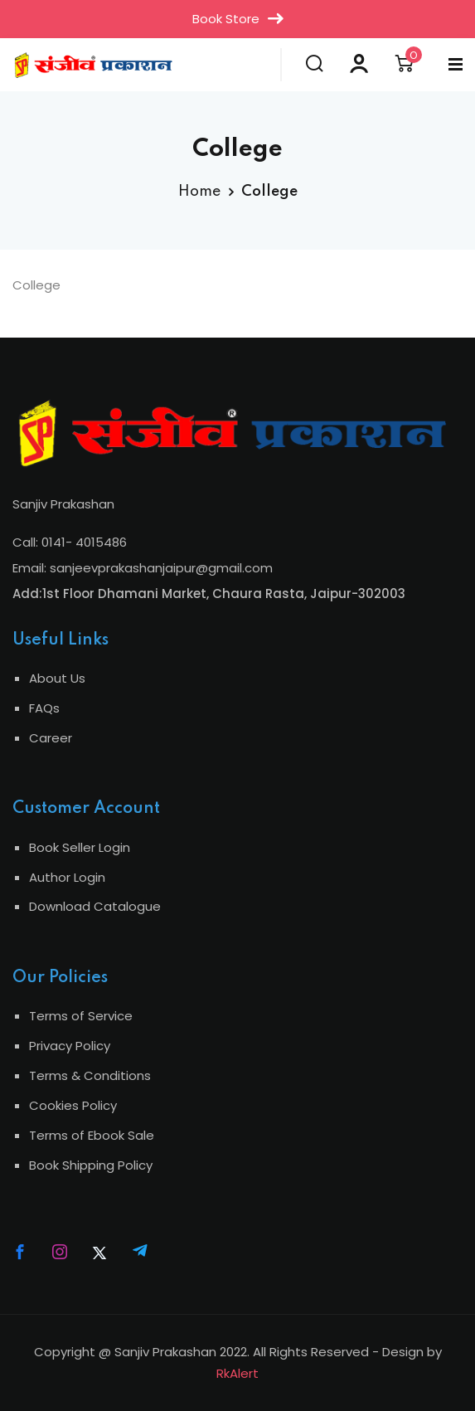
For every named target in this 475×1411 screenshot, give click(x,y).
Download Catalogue (95, 906)
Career (50, 738)
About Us (57, 678)
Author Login (67, 877)
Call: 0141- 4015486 (69, 542)
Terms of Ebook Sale (91, 1135)
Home (199, 191)
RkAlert (237, 1373)
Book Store (238, 18)
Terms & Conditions (90, 1075)
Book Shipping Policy (91, 1165)
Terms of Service (81, 1015)
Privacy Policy (69, 1045)
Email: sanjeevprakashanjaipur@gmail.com (142, 568)
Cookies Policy (73, 1105)
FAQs (44, 708)
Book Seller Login (79, 847)
